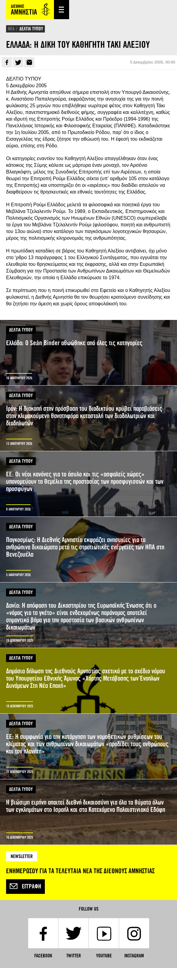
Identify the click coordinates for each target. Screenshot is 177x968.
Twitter (18, 62)
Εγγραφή (25, 886)
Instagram (134, 956)
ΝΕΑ (11, 29)
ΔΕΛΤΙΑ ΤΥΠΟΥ (31, 29)
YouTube (104, 956)
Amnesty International (30, 9)
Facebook (7, 62)
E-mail (29, 62)
